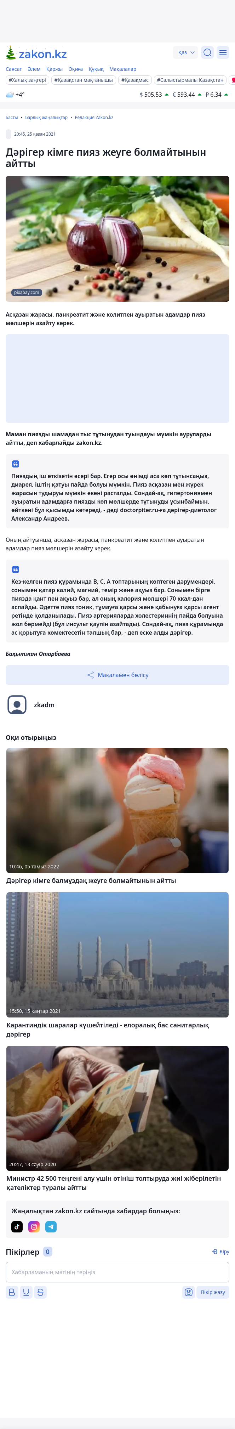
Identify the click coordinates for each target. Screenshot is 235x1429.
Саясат (14, 69)
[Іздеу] (207, 52)
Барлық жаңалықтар (46, 117)
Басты (12, 117)
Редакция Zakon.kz (94, 117)
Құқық (96, 69)
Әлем (34, 69)
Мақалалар (122, 69)
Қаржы (54, 69)
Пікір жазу (213, 1292)
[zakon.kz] (37, 52)
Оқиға (75, 69)
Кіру (224, 1251)
